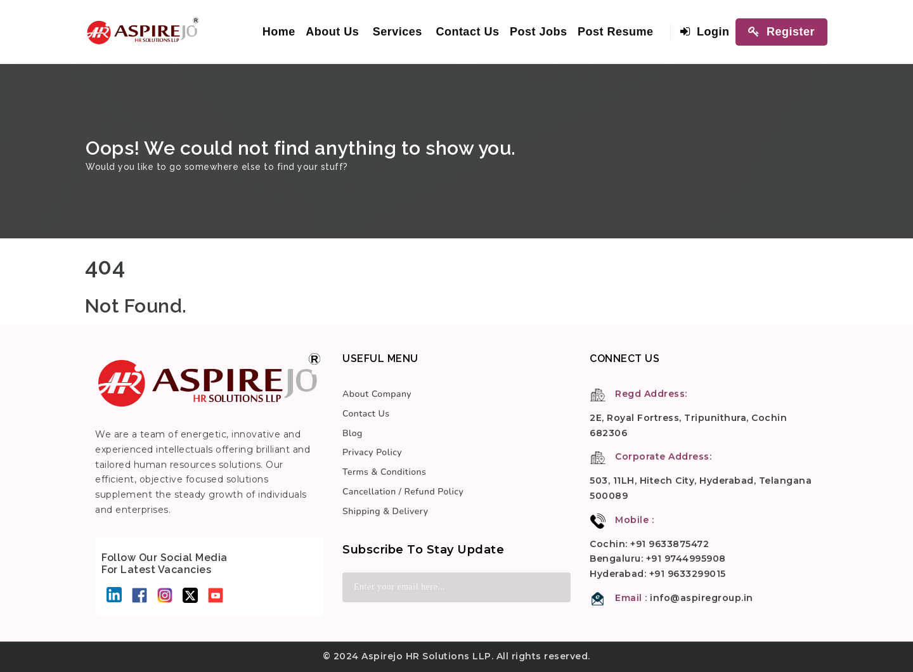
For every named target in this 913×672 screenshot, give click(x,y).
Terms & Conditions (384, 472)
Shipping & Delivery (385, 511)
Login (704, 31)
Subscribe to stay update (423, 550)
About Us (332, 31)
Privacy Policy (372, 452)
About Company (376, 394)
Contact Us (467, 31)
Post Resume (616, 31)
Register (781, 31)
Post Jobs (538, 31)
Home (278, 31)
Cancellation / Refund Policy (402, 492)
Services (397, 31)
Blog (352, 433)
